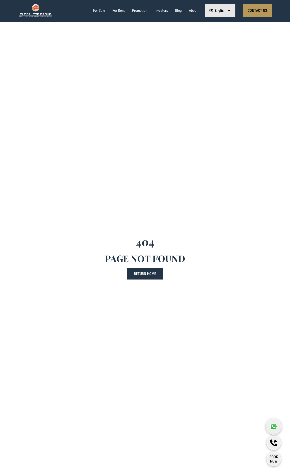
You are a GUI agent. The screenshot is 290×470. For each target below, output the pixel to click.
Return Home (145, 274)
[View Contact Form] (257, 10)
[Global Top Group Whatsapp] (273, 426)
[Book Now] (273, 459)
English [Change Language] (220, 10)
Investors (161, 10)
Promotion (139, 10)
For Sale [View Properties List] (99, 10)
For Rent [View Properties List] (118, 10)
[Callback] (273, 442)
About (193, 10)
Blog (178, 10)
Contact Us (257, 10)
